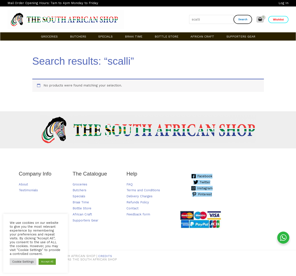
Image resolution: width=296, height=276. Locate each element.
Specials (79, 196)
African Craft (83, 214)
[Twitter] (201, 182)
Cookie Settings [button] (23, 261)
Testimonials (28, 190)
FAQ (129, 184)
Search (242, 19)
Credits (105, 256)
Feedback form (138, 214)
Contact (132, 208)
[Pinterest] (202, 194)
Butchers (80, 190)
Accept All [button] (47, 261)
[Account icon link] (283, 3)
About (23, 184)
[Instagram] (202, 188)
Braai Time (81, 202)
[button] (278, 19)
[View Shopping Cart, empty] (260, 19)
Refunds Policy (138, 202)
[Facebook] (202, 176)
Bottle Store (82, 208)
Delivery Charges (140, 196)
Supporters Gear (86, 220)
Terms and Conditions (143, 190)
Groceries (80, 184)
